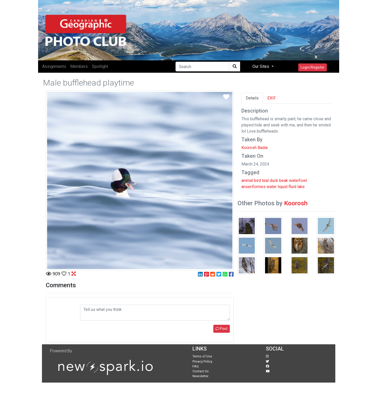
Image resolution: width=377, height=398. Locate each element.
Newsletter (200, 376)
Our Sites (261, 66)
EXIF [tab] (271, 98)
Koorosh (296, 203)
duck (274, 180)
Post (221, 329)
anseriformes (253, 186)
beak (283, 180)
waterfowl (298, 180)
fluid (292, 186)
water (272, 186)
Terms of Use (202, 356)
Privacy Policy (202, 361)
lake (301, 186)
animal (247, 180)
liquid (282, 186)
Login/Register (313, 67)
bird (257, 180)
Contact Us (200, 371)
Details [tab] (252, 98)
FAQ (195, 366)
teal (265, 180)
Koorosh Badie (254, 147)
